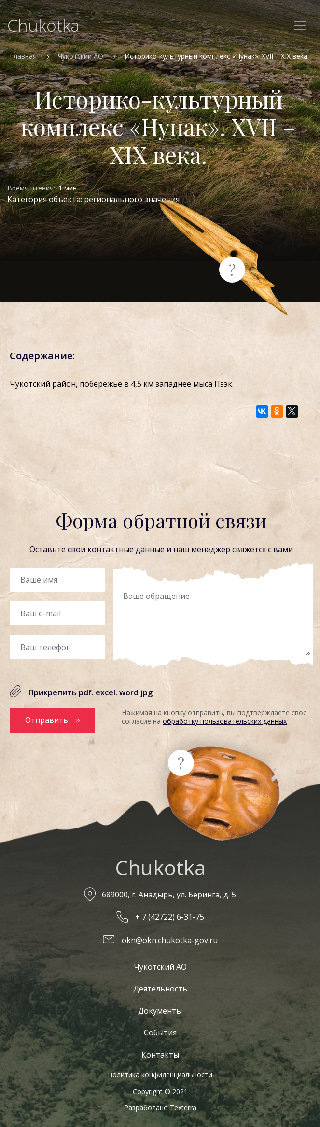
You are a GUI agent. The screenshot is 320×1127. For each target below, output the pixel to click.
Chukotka (43, 25)
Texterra (183, 1107)
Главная (23, 56)
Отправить (46, 720)
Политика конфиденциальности (160, 1074)
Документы (160, 1010)
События (160, 1032)
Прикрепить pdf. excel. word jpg (90, 692)
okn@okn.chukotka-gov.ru (170, 940)
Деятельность (160, 988)
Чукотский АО (80, 56)
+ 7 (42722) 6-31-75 (169, 916)
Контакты (160, 1054)
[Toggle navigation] (300, 26)
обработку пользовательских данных (225, 721)
